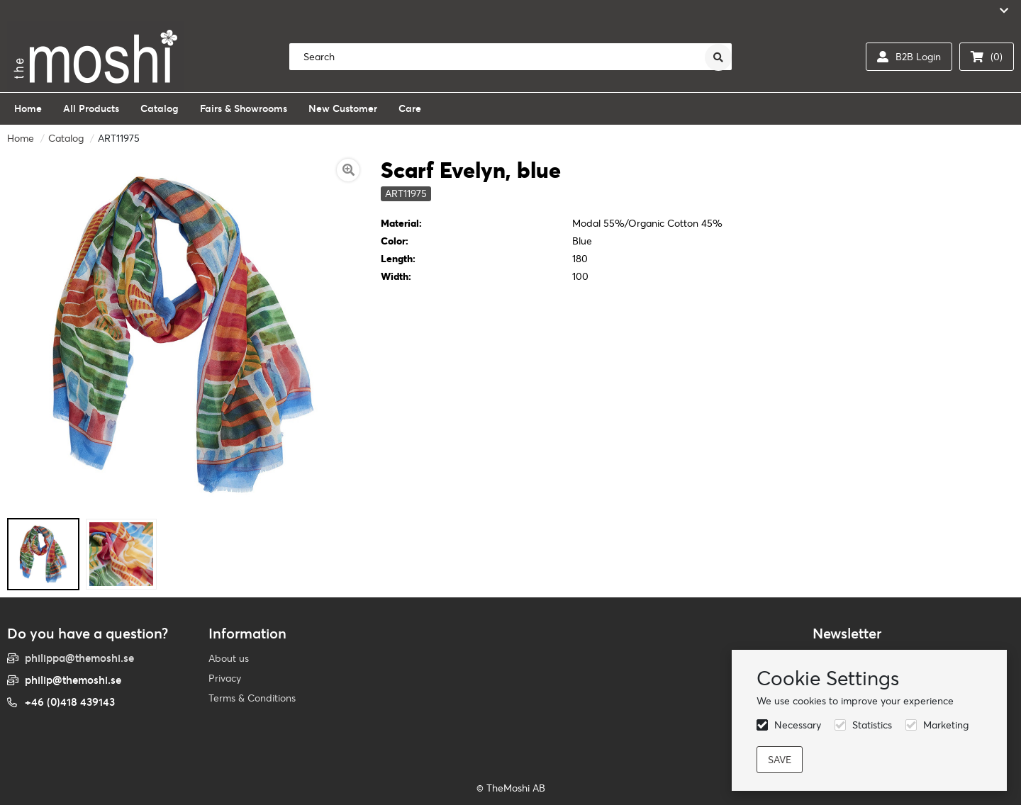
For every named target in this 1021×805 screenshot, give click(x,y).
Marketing (946, 725)
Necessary (797, 725)
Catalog (66, 138)
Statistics (872, 725)
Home (20, 138)
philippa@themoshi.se (79, 658)
